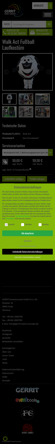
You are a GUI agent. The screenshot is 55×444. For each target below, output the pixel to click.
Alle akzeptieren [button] (27, 233)
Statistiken (26, 224)
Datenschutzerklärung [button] (28, 257)
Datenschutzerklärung (22, 216)
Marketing (44, 224)
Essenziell (9, 224)
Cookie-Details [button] (18, 257)
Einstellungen (10, 218)
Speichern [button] (28, 240)
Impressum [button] (37, 257)
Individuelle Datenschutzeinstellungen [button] (27, 251)
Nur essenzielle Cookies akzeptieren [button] (27, 246)
